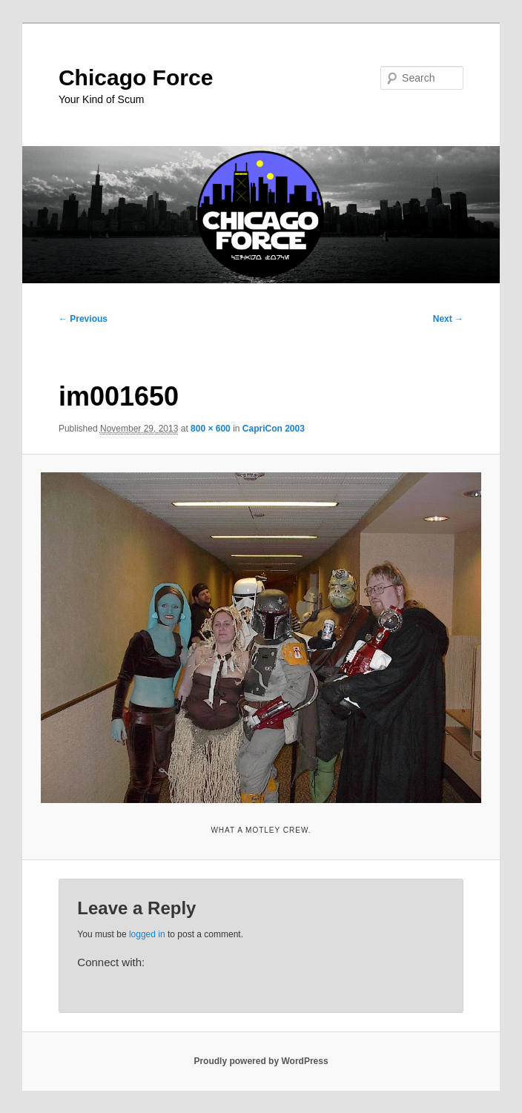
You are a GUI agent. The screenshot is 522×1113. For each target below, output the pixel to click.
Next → (448, 319)
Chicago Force (136, 77)
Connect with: (111, 962)
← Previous (83, 319)
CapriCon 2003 (273, 428)
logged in (147, 934)
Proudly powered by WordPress (261, 1061)
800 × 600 (211, 428)
